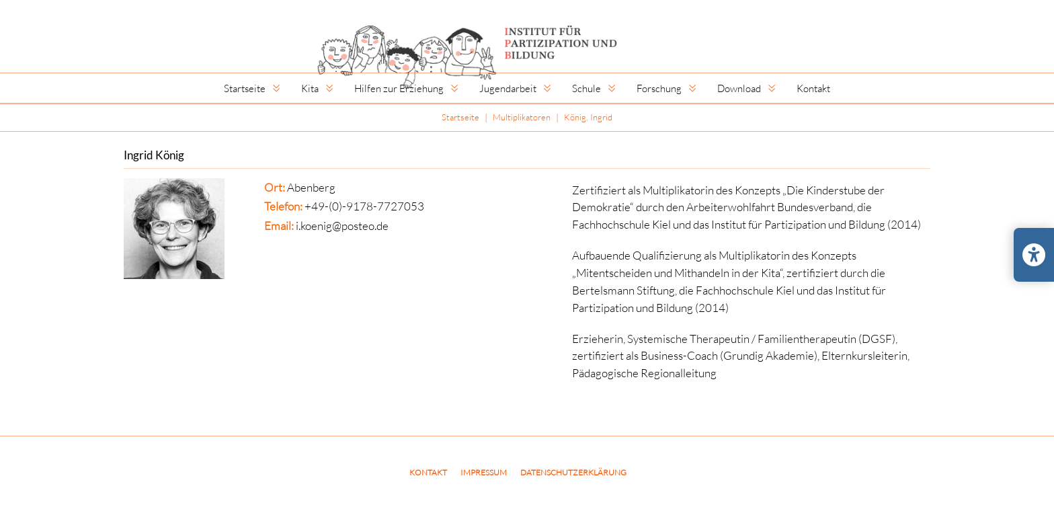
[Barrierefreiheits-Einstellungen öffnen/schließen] (1034, 255)
